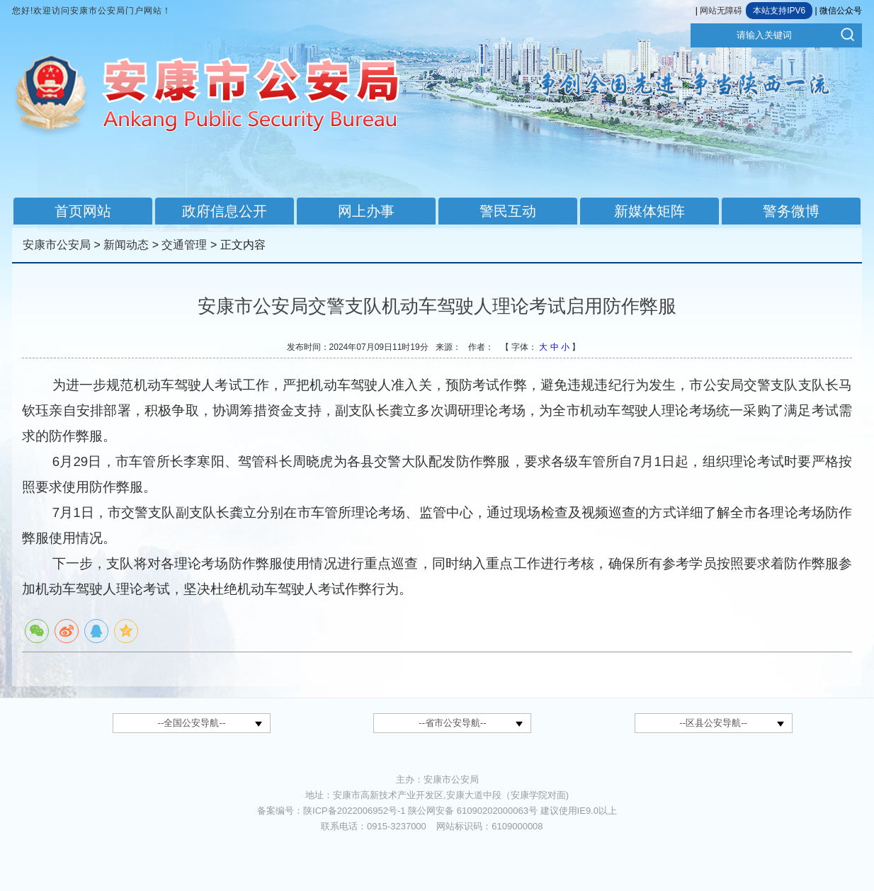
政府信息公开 (224, 211)
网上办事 (366, 211)
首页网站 (83, 211)
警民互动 (507, 211)
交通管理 (184, 245)
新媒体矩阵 (649, 211)
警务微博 (791, 211)
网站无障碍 (721, 11)
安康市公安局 (57, 245)
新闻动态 (126, 245)
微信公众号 (840, 11)
